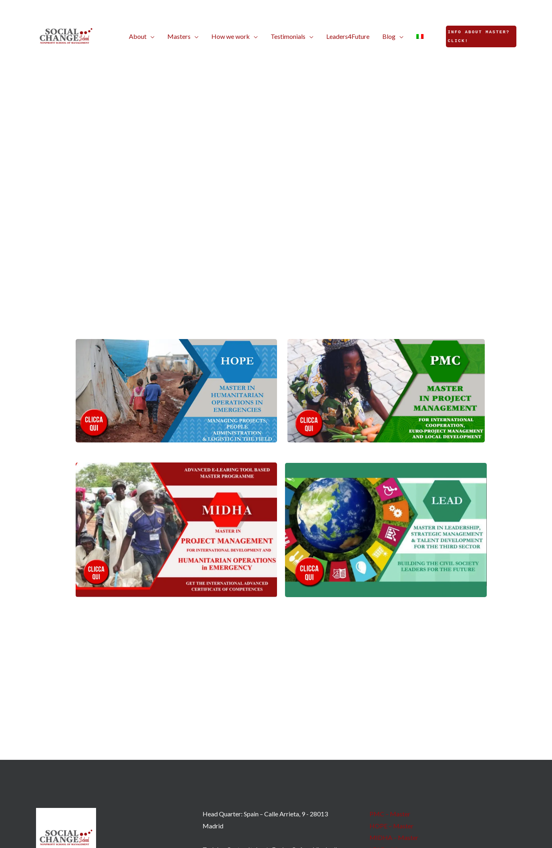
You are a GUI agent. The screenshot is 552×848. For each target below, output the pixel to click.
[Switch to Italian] (420, 36)
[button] (141, 36)
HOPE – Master (391, 826)
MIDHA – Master (393, 837)
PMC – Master (389, 814)
